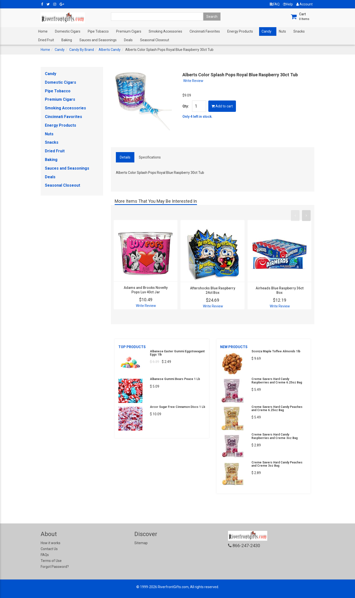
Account (304, 4)
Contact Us (49, 549)
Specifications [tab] (150, 157)
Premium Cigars (128, 31)
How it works (50, 543)
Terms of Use (51, 561)
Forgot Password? (55, 567)
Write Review (193, 81)
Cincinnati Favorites (205, 31)
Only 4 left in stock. (197, 117)
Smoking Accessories (165, 31)
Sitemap (141, 543)
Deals (128, 40)
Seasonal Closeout (154, 40)
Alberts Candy (110, 50)
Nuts (282, 31)
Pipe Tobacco (98, 31)
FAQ (275, 4)
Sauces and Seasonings (98, 40)
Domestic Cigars (67, 31)
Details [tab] (125, 157)
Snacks (299, 31)
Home (43, 31)
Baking (66, 40)
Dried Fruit (46, 40)
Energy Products (240, 31)
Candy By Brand (81, 50)
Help (288, 4)
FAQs (45, 555)
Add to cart (222, 106)
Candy (266, 31)
